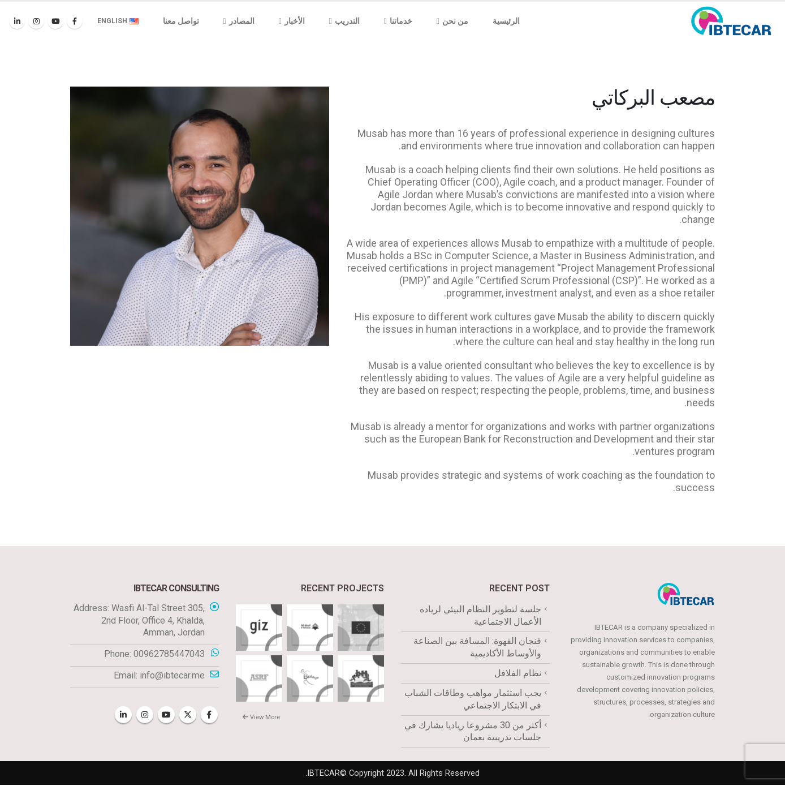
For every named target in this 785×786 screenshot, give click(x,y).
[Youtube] (55, 21)
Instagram (144, 715)
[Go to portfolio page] (361, 626)
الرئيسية (506, 20)
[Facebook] (75, 21)
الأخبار (294, 20)
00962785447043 (169, 654)
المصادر (242, 20)
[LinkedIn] (17, 21)
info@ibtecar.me (172, 676)
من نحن (455, 20)
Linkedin (123, 715)
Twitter (187, 715)
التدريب (347, 20)
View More (261, 717)
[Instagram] (36, 21)
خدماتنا (401, 20)
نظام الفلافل (517, 673)
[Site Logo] (731, 21)
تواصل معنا (181, 20)
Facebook (209, 715)
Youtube (166, 715)
